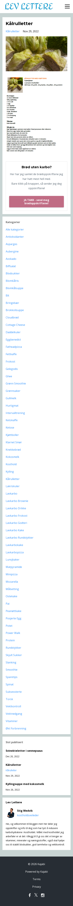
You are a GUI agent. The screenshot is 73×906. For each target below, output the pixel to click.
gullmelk (11, 398)
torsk (9, 699)
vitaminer (12, 721)
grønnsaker (13, 391)
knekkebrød (13, 449)
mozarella (12, 581)
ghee (9, 376)
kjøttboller (12, 435)
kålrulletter (13, 31)
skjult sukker (14, 655)
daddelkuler (13, 332)
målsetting (12, 589)
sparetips (11, 677)
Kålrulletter (13, 765)
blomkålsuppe (14, 288)
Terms (37, 879)
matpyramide (14, 567)
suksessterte (14, 692)
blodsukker (13, 273)
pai (7, 603)
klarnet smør (14, 442)
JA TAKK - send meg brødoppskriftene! (36, 201)
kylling (10, 471)
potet (9, 626)
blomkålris (12, 281)
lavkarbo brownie (17, 501)
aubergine (12, 251)
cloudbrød (12, 317)
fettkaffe (11, 354)
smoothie (11, 669)
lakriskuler (13, 486)
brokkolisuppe (15, 310)
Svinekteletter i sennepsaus (24, 751)
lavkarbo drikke (16, 508)
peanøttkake (13, 611)
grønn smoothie (16, 383)
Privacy (36, 886)
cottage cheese (15, 325)
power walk (13, 633)
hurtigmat (12, 405)
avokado (11, 259)
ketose (10, 427)
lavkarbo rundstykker (19, 537)
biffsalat (11, 266)
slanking (11, 662)
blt (7, 295)
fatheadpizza (14, 347)
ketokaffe (12, 420)
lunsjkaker (12, 559)
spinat (10, 684)
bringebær (12, 303)
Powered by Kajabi (36, 871)
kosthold (11, 464)
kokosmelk (12, 457)
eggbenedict (13, 339)
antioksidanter (15, 236)
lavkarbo (11, 493)
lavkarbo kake (15, 530)
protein (10, 640)
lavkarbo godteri (16, 523)
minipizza (11, 574)
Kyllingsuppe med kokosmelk (25, 784)
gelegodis (12, 369)
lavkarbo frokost (16, 515)
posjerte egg (13, 618)
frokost (10, 361)
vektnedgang (14, 713)
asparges (11, 244)
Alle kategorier (15, 229)
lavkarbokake (14, 545)
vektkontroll (13, 706)
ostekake (11, 596)
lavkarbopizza (15, 552)
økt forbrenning (16, 728)
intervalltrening (15, 413)
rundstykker (13, 647)
